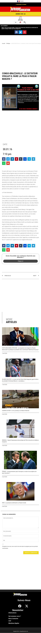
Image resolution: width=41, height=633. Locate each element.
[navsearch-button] (24, 22)
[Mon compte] (20, 17)
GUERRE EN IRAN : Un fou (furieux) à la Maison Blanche (15, 410)
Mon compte (20, 20)
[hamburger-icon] (15, 22)
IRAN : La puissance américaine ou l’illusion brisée (14, 503)
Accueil (3, 43)
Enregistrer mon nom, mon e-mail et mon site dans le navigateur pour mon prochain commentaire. (20, 547)
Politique (8, 43)
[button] (20, 4)
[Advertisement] (19, 57)
